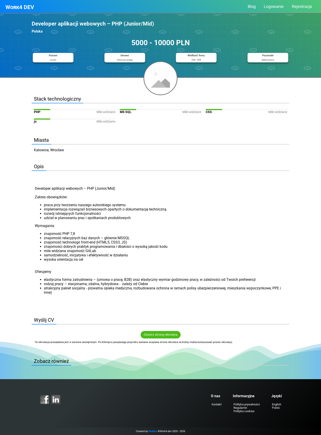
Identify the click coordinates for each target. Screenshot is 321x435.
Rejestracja (302, 6)
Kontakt (217, 404)
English (276, 404)
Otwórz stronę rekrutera (160, 335)
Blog (252, 6)
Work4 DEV (19, 7)
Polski (276, 407)
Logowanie (274, 6)
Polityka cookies (244, 411)
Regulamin (240, 407)
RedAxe (153, 431)
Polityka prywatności (247, 404)
